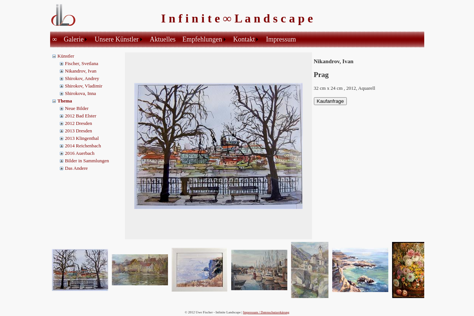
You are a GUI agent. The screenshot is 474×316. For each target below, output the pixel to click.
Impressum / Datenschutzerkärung (266, 312)
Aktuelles (162, 39)
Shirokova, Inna (80, 93)
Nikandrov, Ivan (81, 71)
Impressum (281, 39)
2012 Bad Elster (81, 116)
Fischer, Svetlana (81, 63)
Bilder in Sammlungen (87, 160)
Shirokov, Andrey (82, 78)
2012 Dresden (78, 123)
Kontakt (244, 39)
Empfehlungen (202, 39)
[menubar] (175, 39)
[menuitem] (56, 39)
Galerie (73, 39)
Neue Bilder (77, 108)
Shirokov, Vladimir (84, 86)
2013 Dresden (78, 131)
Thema (65, 101)
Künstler (66, 56)
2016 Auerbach (80, 153)
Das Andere (76, 168)
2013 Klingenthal (82, 138)
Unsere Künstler (116, 39)
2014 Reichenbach (83, 145)
